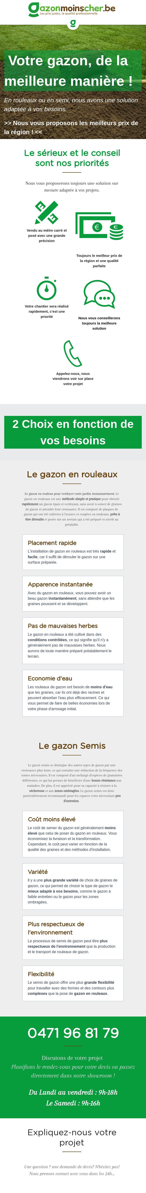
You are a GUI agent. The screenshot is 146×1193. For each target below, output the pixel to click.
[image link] (73, 24)
